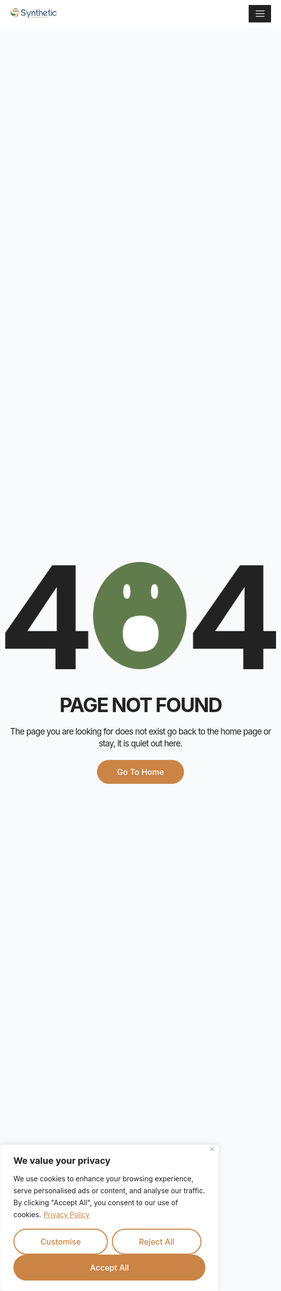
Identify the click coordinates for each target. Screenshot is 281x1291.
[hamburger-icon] (260, 13)
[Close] (212, 1149)
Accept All (109, 1268)
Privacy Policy (66, 1214)
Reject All (156, 1242)
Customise (60, 1242)
